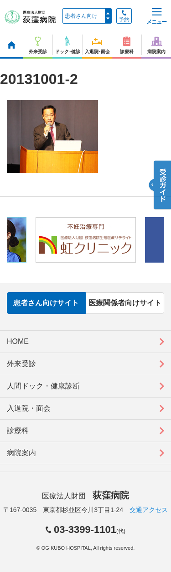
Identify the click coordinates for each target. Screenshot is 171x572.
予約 (124, 16)
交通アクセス (149, 509)
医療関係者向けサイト (124, 303)
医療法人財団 (85, 496)
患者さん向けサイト (46, 303)
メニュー (156, 16)
